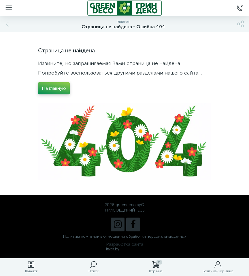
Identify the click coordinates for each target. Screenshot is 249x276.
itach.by (112, 249)
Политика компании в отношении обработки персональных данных (124, 236)
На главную (54, 88)
